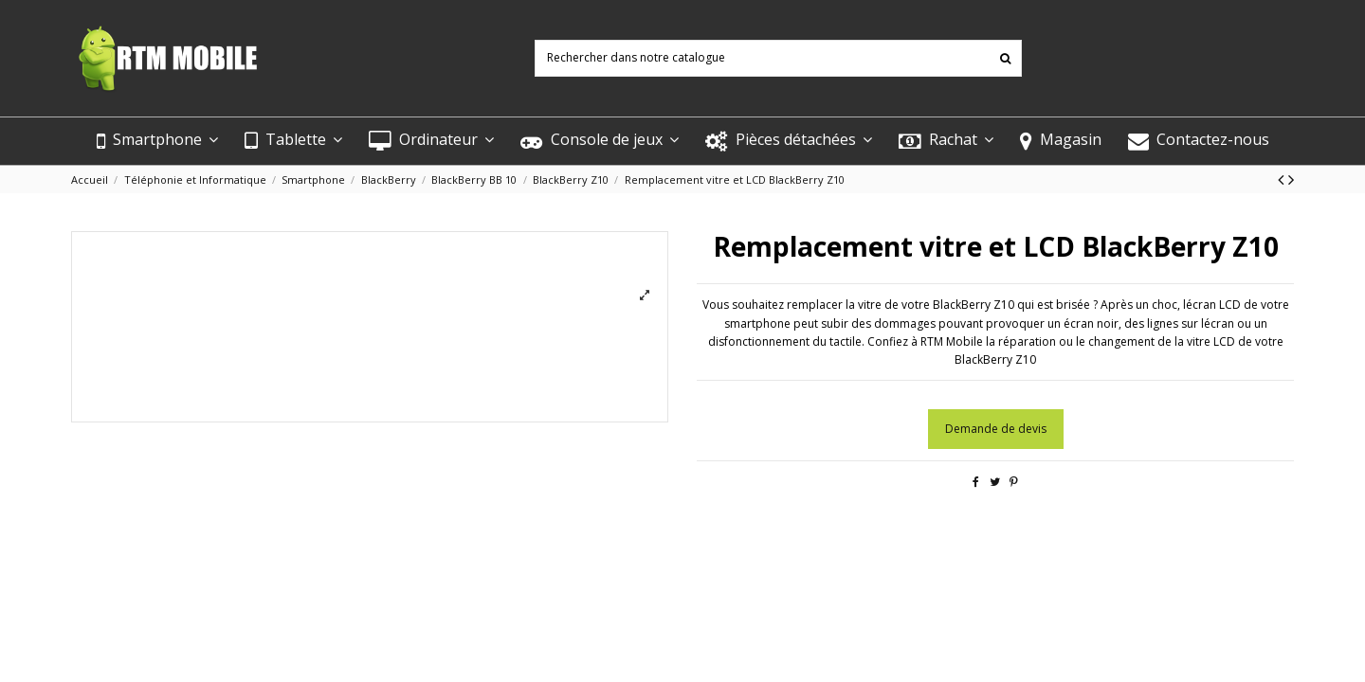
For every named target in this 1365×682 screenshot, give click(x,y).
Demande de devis (995, 429)
